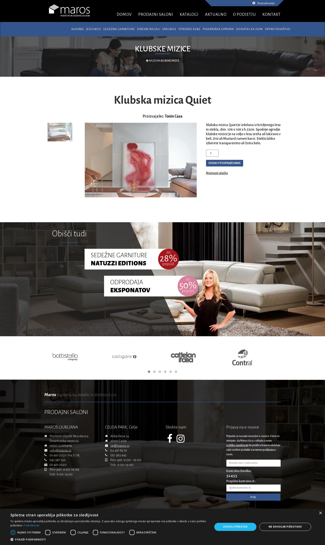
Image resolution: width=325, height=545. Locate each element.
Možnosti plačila (217, 173)
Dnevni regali (148, 29)
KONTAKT (271, 14)
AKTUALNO (216, 14)
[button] (108, 539)
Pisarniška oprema (218, 29)
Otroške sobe (189, 29)
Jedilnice (93, 29)
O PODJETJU (244, 14)
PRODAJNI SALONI (155, 14)
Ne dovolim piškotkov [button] (285, 526)
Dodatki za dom (249, 29)
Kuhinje (77, 29)
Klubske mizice (162, 49)
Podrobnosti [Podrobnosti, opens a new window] (31, 525)
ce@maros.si (120, 446)
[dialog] (162, 527)
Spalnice (169, 29)
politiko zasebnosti (237, 445)
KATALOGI (189, 14)
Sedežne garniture (119, 29)
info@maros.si (60, 450)
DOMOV (124, 14)
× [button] (320, 513)
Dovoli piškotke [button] (235, 526)
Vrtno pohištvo (277, 29)
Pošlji (253, 497)
